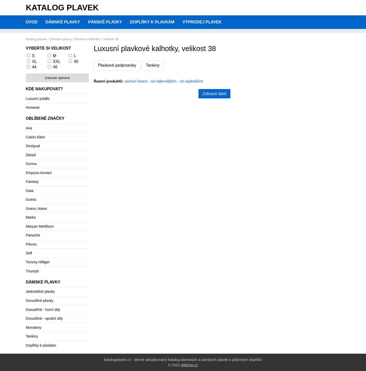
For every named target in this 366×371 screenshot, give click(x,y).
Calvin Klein (35, 137)
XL (34, 61)
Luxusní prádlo (38, 99)
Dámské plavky (63, 22)
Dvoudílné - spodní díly (44, 318)
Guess (31, 199)
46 (55, 67)
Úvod (31, 22)
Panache (33, 235)
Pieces (31, 244)
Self (29, 253)
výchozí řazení (136, 81)
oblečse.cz (189, 365)
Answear (33, 107)
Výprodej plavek (201, 22)
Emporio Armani (39, 173)
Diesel (31, 155)
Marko (31, 217)
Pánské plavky (105, 22)
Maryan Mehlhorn (40, 226)
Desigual (33, 146)
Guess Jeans (36, 209)
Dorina (31, 164)
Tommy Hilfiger (38, 262)
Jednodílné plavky (40, 292)
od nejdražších (191, 81)
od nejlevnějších (164, 81)
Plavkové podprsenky (117, 65)
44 (34, 67)
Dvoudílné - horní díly (43, 310)
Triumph (32, 271)
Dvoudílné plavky (40, 301)
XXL (56, 61)
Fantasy (32, 182)
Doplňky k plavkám (152, 22)
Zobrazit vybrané (57, 78)
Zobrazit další (214, 94)
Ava (29, 128)
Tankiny (152, 65)
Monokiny (34, 327)
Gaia (29, 191)
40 (76, 61)
